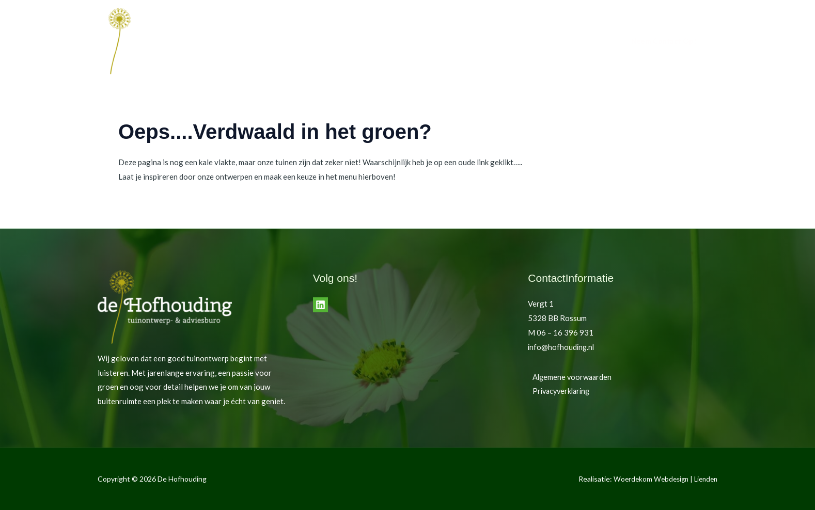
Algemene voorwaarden (568, 376)
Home (433, 41)
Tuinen (470, 41)
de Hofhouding (522, 41)
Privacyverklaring (558, 390)
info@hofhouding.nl (562, 347)
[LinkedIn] (320, 304)
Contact (578, 41)
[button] (663, 41)
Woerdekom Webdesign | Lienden (662, 478)
